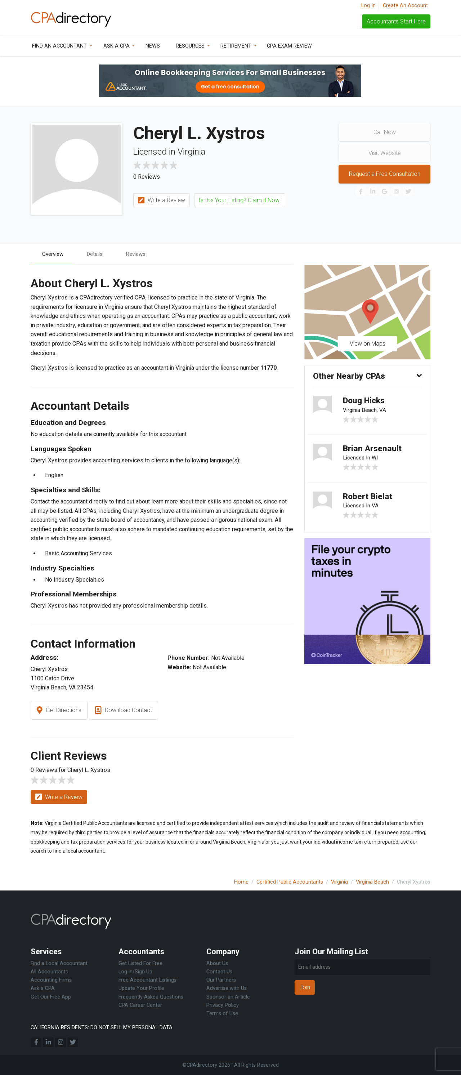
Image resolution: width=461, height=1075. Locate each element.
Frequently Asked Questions (150, 997)
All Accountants (49, 972)
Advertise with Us (226, 988)
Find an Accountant (59, 46)
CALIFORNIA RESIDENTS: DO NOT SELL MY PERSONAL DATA (102, 1028)
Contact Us (219, 972)
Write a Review (161, 200)
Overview (54, 254)
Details (98, 254)
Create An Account (405, 6)
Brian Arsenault (373, 451)
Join (304, 987)
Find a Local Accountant (59, 963)
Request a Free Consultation (384, 173)
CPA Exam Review (289, 46)
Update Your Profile (141, 988)
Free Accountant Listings (147, 980)
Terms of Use (222, 1013)
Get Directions (59, 711)
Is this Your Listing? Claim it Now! (240, 200)
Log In (368, 6)
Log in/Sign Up (135, 972)
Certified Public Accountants (289, 882)
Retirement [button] (235, 46)
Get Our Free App (51, 997)
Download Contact (123, 711)
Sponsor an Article (228, 997)
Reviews (141, 254)
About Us (217, 963)
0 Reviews (146, 176)
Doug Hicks (365, 402)
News (153, 46)
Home (241, 882)
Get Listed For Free (140, 963)
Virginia (339, 882)
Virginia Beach (372, 882)
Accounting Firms (51, 980)
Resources (190, 46)
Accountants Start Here (396, 21)
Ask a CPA (116, 46)
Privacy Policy (222, 1005)
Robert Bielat (368, 501)
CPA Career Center (140, 1005)
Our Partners (221, 980)
